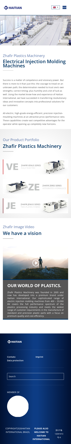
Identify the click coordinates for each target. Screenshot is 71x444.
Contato (11, 356)
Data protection (15, 360)
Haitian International (41, 437)
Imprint (39, 356)
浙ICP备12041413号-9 (59, 434)
